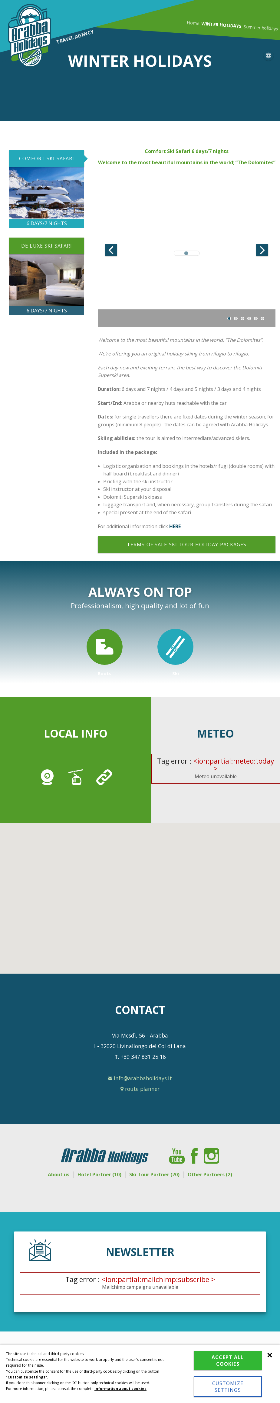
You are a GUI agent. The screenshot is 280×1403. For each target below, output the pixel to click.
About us (51, 1174)
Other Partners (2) (217, 1174)
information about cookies (120, 1388)
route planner (140, 1088)
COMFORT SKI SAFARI (46, 158)
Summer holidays (261, 28)
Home (193, 23)
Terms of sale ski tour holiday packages (187, 544)
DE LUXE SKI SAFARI (46, 245)
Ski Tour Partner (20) (157, 1174)
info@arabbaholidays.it (140, 1078)
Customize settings (227, 1386)
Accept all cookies (228, 1360)
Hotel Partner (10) (97, 1174)
